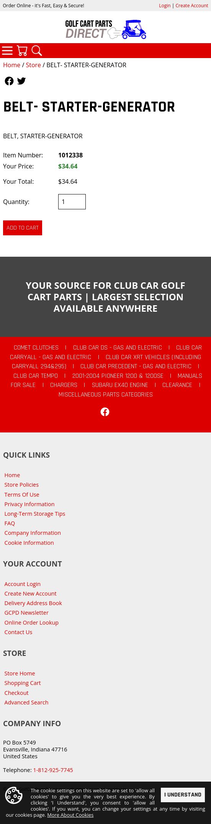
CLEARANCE (177, 385)
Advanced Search (27, 702)
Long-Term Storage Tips (35, 513)
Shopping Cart (23, 682)
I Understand (182, 795)
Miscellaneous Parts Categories (106, 394)
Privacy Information (30, 504)
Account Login (23, 584)
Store (33, 65)
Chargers (63, 385)
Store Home (20, 673)
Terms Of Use (22, 494)
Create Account (192, 5)
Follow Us (9, 81)
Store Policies (22, 484)
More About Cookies (70, 815)
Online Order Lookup (32, 622)
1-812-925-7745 (53, 770)
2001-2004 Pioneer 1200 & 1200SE (118, 376)
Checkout (17, 692)
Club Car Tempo (35, 376)
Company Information (33, 532)
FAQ (10, 523)
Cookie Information (29, 542)
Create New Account (31, 593)
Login (164, 5)
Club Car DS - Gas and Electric (117, 347)
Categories (7, 50)
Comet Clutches (36, 347)
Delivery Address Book (33, 603)
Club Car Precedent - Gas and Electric (135, 366)
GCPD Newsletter (27, 612)
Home (11, 65)
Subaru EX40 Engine (120, 385)
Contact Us (19, 632)
